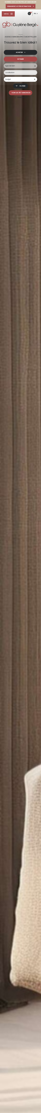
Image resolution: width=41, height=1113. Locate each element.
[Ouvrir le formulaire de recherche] (20, 86)
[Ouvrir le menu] (8, 14)
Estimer (20, 59)
